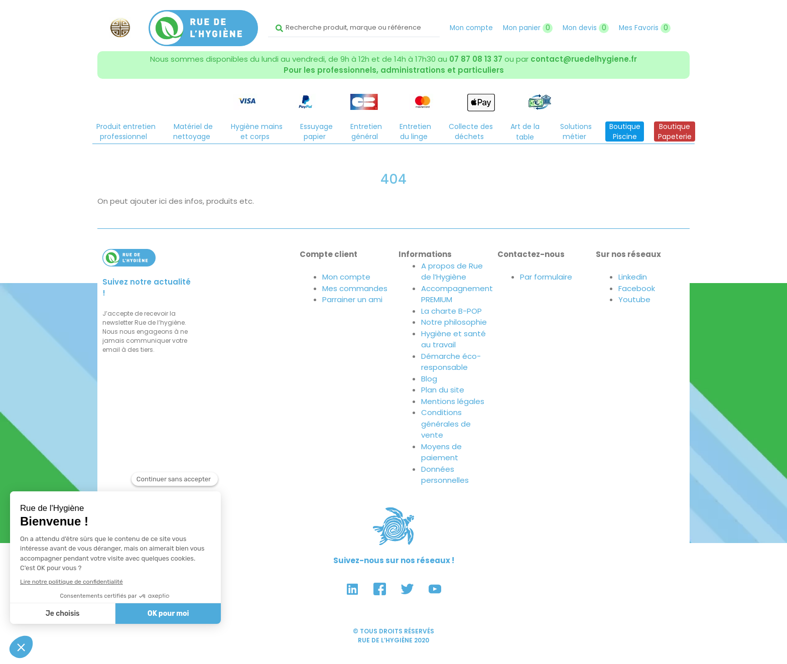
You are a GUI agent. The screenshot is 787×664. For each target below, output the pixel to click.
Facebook (636, 288)
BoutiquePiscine (624, 131)
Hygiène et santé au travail (453, 339)
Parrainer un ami (352, 299)
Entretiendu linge (415, 131)
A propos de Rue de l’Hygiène (452, 271)
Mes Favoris (645, 28)
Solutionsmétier (576, 131)
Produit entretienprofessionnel (126, 131)
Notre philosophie (454, 322)
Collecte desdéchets (471, 131)
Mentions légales (452, 401)
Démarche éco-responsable (451, 362)
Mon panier (528, 28)
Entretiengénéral (366, 131)
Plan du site (442, 389)
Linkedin (632, 277)
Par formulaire (546, 277)
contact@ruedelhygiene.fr (584, 59)
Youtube (634, 299)
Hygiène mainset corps (257, 131)
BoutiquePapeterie (675, 131)
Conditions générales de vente (446, 423)
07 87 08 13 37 (475, 59)
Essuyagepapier (316, 131)
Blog (429, 378)
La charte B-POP (451, 311)
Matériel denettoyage (193, 131)
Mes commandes (354, 288)
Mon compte (471, 28)
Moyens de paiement (441, 452)
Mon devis (586, 28)
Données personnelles (445, 475)
